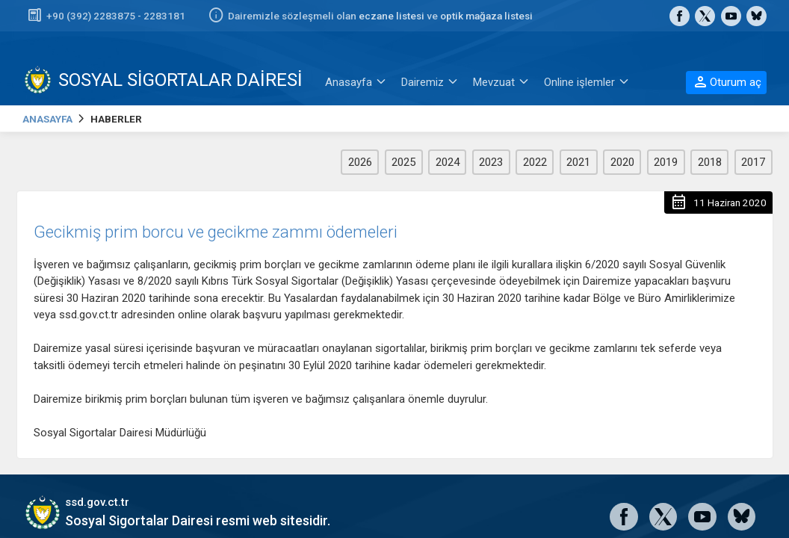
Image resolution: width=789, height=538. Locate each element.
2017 (753, 162)
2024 (448, 162)
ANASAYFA (47, 119)
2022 (535, 162)
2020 (622, 162)
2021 (578, 162)
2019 (666, 162)
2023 (491, 162)
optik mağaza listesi (486, 16)
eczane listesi (391, 16)
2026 (360, 162)
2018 (710, 162)
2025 (403, 162)
